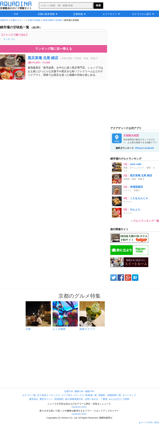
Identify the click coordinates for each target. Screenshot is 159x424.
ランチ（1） (9, 39)
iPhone (139, 148)
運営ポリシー (46, 399)
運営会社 (33, 399)
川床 (28, 329)
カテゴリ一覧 (29, 395)
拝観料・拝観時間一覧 (109, 395)
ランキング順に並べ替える (53, 48)
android (76, 407)
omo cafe (135, 164)
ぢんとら (135, 209)
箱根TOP (89, 391)
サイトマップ (129, 395)
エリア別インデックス (72, 395)
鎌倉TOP (79, 391)
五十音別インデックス (48, 395)
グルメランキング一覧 (146, 220)
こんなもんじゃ (139, 198)
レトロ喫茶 (59, 329)
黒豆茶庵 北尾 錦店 (43, 58)
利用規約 (59, 399)
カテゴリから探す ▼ (143, 14)
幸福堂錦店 (136, 186)
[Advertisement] (53, 105)
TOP (16, 14)
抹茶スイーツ (87, 329)
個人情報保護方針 (74, 399)
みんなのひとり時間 (119, 399)
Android (149, 148)
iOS (84, 407)
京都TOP (68, 391)
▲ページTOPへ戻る (149, 422)
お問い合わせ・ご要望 (96, 399)
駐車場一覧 (91, 395)
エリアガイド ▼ (111, 14)
